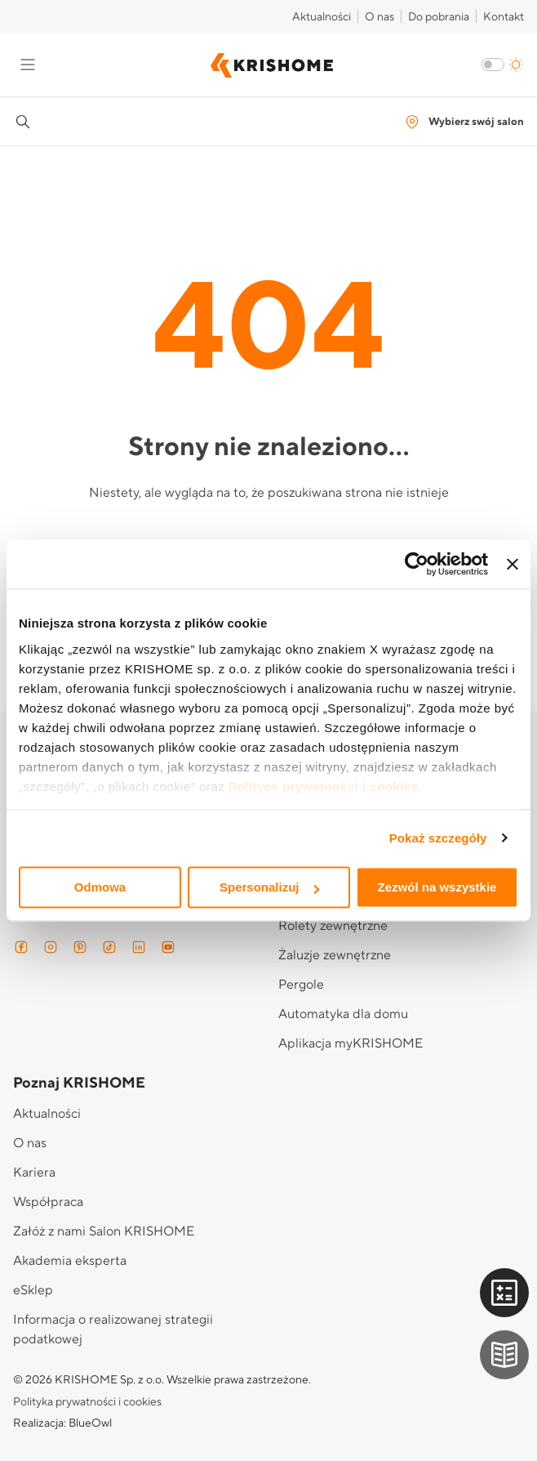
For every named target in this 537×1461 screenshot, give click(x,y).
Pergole (301, 984)
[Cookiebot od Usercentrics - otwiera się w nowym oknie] (416, 564)
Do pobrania (438, 17)
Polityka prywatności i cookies (87, 1402)
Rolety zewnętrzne (333, 926)
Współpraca (48, 1202)
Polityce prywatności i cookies (324, 786)
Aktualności (321, 17)
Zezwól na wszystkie (437, 887)
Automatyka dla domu (343, 1014)
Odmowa (100, 887)
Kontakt (503, 17)
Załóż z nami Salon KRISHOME (103, 1231)
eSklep (33, 1290)
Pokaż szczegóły (438, 838)
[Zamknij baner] (512, 564)
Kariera (34, 1172)
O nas (379, 17)
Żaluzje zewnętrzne (334, 955)
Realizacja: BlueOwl (62, 1423)
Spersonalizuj (269, 887)
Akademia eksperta (69, 1261)
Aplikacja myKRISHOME (350, 1043)
